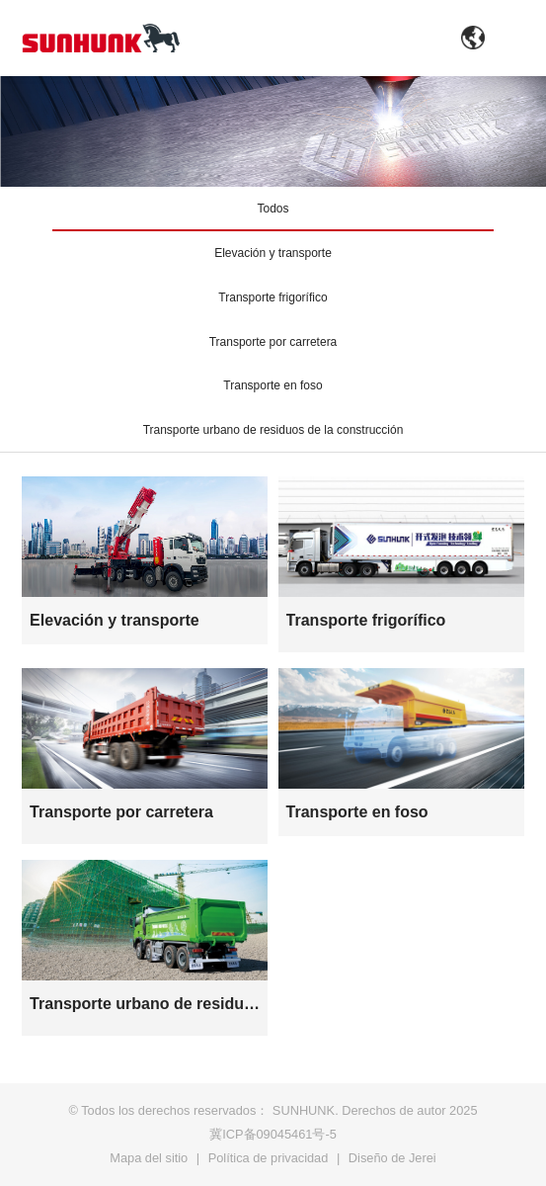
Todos (272, 208)
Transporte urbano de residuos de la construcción (273, 430)
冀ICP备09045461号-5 (273, 1134)
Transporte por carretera (273, 342)
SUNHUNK (304, 1110)
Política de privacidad (268, 1157)
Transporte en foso (272, 385)
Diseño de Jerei (392, 1157)
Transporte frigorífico (272, 297)
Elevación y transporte (273, 253)
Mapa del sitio (149, 1157)
